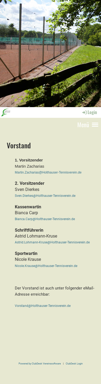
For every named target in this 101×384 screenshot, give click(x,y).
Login (89, 112)
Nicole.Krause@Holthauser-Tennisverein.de (46, 266)
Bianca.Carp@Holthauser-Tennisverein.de (45, 219)
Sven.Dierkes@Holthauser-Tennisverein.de (45, 196)
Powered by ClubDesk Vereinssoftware (40, 363)
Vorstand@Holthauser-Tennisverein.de (43, 306)
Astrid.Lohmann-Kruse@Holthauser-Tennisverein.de (52, 242)
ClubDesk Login (74, 363)
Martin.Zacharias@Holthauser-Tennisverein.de (48, 172)
